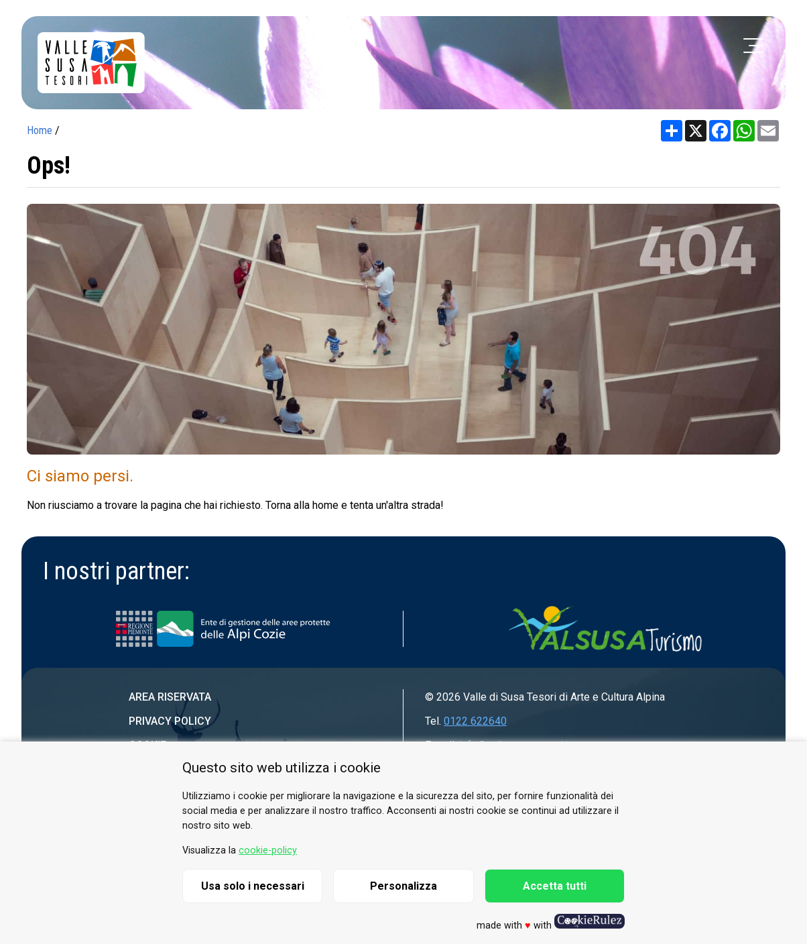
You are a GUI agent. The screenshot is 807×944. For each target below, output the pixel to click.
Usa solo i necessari (252, 886)
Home (39, 130)
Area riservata (170, 697)
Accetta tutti (554, 886)
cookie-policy (268, 850)
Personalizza (403, 886)
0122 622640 (475, 721)
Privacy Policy (170, 721)
